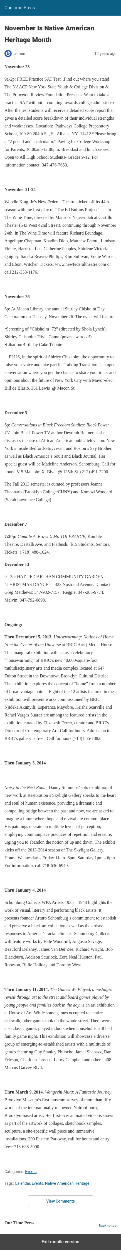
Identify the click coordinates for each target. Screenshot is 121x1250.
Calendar (22, 1183)
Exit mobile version (60, 1241)
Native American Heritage (67, 1183)
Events (30, 1171)
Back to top (107, 1226)
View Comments (60, 1201)
